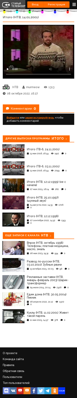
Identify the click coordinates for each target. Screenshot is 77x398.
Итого (36, 11)
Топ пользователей (16, 383)
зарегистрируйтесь (39, 117)
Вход (35, 4)
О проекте (10, 353)
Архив (7, 11)
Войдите (13, 117)
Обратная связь (13, 371)
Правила (8, 365)
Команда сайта (13, 359)
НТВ (21, 11)
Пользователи (12, 377)
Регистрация (56, 4)
